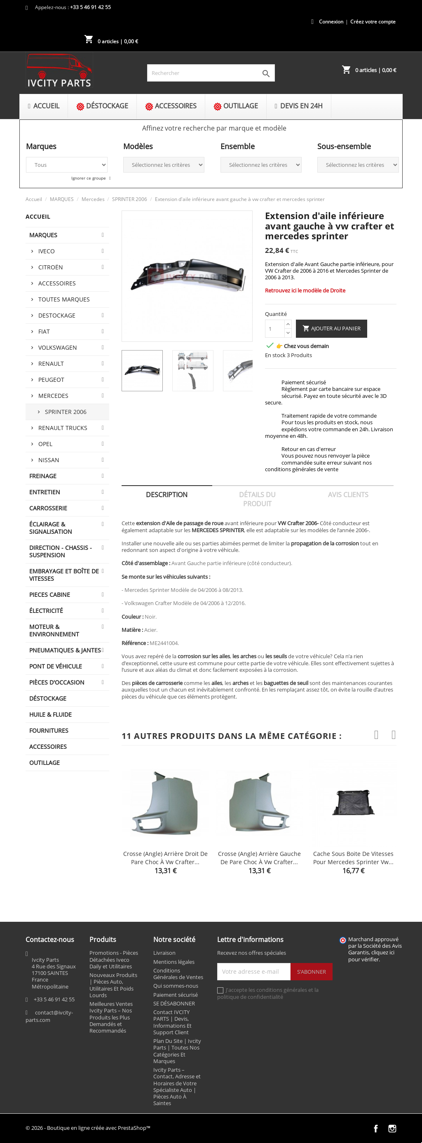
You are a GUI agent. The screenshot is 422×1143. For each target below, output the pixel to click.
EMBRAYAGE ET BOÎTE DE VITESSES (64, 574)
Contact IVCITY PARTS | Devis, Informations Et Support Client (172, 1022)
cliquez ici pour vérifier (371, 956)
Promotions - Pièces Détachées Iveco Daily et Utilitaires (113, 959)
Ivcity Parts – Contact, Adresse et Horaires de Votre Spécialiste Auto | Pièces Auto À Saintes (177, 1086)
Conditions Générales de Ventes (178, 974)
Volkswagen (57, 347)
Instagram (392, 1128)
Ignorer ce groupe (89, 178)
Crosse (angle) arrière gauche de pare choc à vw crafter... (259, 858)
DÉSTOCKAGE (47, 698)
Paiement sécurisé (175, 994)
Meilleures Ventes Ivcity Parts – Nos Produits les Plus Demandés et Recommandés (111, 1017)
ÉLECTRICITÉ (46, 611)
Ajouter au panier (331, 329)
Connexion (331, 21)
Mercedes (53, 396)
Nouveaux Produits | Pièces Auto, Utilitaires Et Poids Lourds (113, 985)
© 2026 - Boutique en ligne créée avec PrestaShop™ (88, 1127)
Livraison (164, 952)
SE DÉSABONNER (174, 1003)
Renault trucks (62, 428)
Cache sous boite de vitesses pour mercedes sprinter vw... (353, 858)
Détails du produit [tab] (257, 499)
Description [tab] (167, 494)
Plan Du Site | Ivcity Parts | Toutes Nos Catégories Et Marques (177, 1051)
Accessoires (57, 283)
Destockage (56, 315)
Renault (51, 363)
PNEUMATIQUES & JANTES (65, 650)
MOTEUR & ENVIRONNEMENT (54, 630)
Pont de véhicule (55, 666)
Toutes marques (64, 299)
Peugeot (51, 379)
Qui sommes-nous (175, 985)
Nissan (48, 460)
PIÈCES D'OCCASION (56, 682)
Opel (45, 444)
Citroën (50, 267)
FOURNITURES (48, 730)
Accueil (38, 216)
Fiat (44, 331)
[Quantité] (275, 329)
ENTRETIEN (44, 492)
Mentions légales (174, 961)
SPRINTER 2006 (66, 412)
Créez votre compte (373, 21)
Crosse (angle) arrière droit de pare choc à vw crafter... (165, 858)
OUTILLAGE (44, 763)
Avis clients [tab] (348, 494)
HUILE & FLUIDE (50, 714)
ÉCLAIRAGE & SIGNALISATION (50, 527)
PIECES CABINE (49, 594)
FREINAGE (42, 476)
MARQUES (43, 235)
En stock (275, 355)
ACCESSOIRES (48, 746)
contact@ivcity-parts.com (49, 1016)
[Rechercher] (211, 73)
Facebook (375, 1128)
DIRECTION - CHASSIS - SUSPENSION (60, 551)
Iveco (46, 251)
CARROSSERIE (48, 508)
